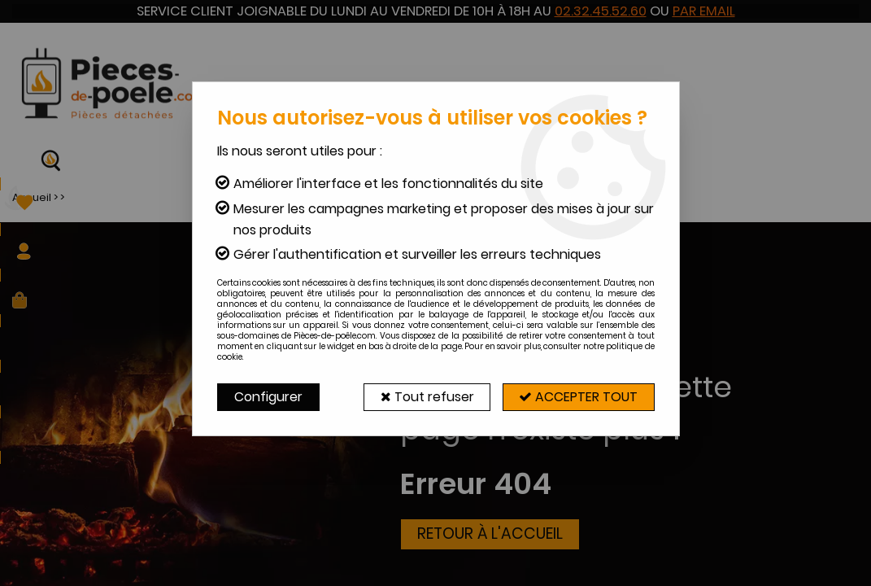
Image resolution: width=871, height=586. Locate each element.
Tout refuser (426, 396)
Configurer (268, 396)
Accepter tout (578, 396)
